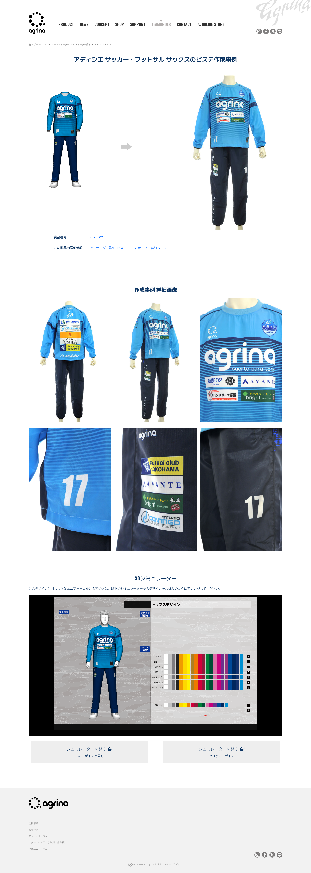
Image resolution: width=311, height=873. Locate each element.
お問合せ (33, 827)
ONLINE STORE (211, 24)
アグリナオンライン (39, 834)
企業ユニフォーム (38, 846)
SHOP (119, 24)
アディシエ (107, 43)
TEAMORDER (161, 24)
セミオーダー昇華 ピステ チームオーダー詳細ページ (128, 247)
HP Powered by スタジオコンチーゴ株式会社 (157, 862)
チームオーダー (61, 43)
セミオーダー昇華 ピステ (86, 43)
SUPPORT (137, 24)
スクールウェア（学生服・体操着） (48, 840)
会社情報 (33, 821)
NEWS (84, 24)
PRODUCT (64, 24)
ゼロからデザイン (221, 749)
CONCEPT (101, 24)
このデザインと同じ (89, 749)
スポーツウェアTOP (41, 43)
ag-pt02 (96, 236)
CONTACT (184, 24)
